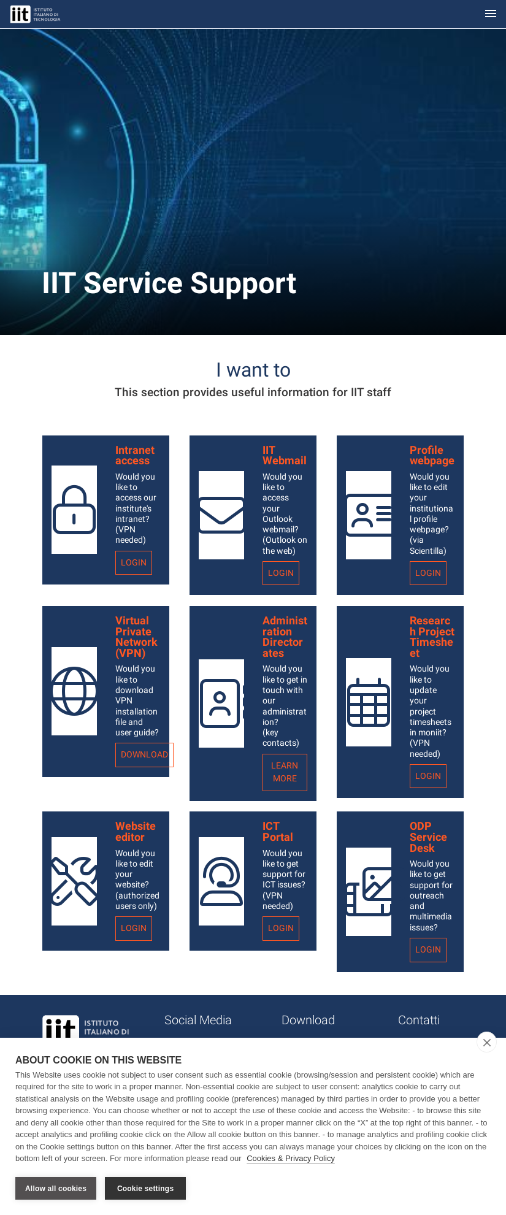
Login (134, 563)
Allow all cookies (55, 1188)
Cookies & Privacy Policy (291, 1158)
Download (144, 754)
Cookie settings (145, 1188)
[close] (487, 1042)
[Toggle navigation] (490, 14)
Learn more (284, 772)
